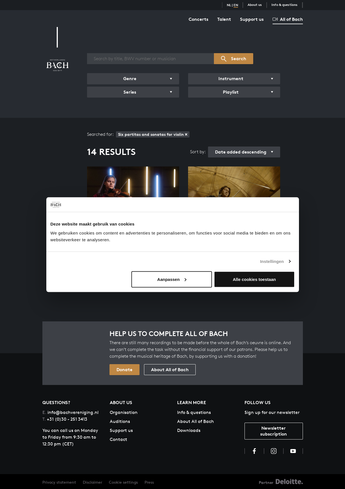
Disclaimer (92, 482)
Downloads (188, 430)
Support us (252, 19)
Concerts (198, 19)
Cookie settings (123, 482)
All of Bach (288, 19)
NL (229, 5)
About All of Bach (170, 369)
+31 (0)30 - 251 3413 (64, 419)
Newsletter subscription (273, 431)
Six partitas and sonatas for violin (152, 134)
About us (255, 5)
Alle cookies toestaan (254, 279)
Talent (224, 19)
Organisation (124, 412)
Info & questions (284, 5)
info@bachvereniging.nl (70, 412)
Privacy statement (59, 482)
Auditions (120, 421)
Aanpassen (171, 279)
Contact (118, 439)
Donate (124, 369)
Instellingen (272, 261)
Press (149, 482)
